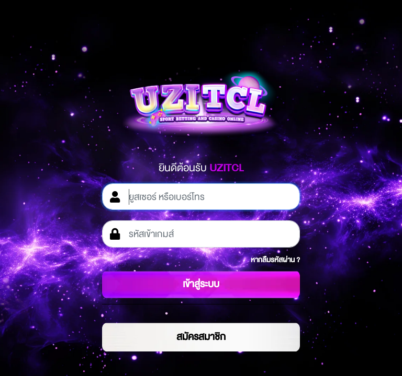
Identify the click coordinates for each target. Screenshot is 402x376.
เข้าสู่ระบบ (201, 284)
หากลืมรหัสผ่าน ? (275, 260)
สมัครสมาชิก (201, 336)
